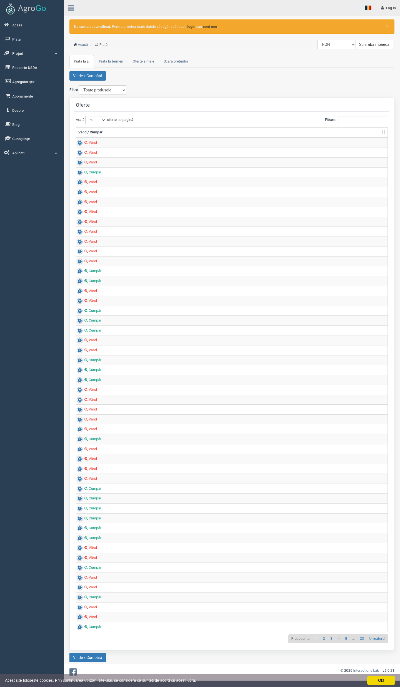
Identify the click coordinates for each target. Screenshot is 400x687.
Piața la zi (81, 61)
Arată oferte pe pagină (104, 120)
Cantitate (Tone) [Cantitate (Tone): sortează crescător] (205, 135)
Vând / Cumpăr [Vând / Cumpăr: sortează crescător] (90, 137)
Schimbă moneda (374, 44)
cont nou (210, 26)
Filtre (73, 90)
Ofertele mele (143, 61)
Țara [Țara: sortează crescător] (322, 137)
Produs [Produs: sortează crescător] (137, 137)
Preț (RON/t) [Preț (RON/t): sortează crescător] (239, 137)
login (191, 26)
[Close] (387, 26)
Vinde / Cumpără (87, 76)
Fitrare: (356, 120)
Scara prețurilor (176, 61)
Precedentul (300, 644)
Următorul (377, 644)
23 (362, 644)
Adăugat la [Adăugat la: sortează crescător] (356, 137)
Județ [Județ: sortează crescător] (280, 137)
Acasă (83, 45)
